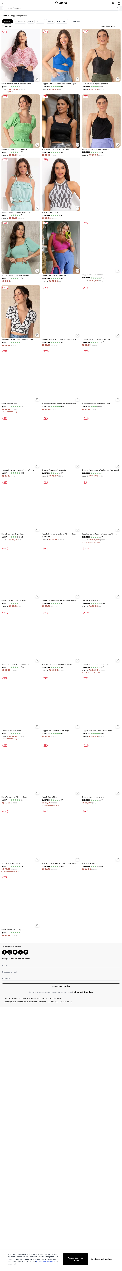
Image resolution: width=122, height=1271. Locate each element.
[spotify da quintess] (25, 957)
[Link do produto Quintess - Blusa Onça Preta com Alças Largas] (61, 125)
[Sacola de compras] (118, 2)
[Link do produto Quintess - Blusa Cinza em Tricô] (61, 188)
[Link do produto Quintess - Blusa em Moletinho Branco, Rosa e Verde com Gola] (61, 381)
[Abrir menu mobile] (3, 3)
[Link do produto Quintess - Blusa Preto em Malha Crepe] (20, 911)
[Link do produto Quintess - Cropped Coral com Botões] (20, 711)
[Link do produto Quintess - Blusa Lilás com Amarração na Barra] (101, 381)
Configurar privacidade (101, 1259)
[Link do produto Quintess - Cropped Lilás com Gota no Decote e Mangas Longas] (61, 578)
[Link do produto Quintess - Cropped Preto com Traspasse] (101, 251)
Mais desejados (110, 26)
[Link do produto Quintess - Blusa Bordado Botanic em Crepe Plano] (20, 61)
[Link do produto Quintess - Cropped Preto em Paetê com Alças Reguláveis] (61, 316)
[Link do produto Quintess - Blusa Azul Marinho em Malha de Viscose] (61, 644)
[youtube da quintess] (15, 957)
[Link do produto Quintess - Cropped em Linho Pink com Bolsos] (101, 644)
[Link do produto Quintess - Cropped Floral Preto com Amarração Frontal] (20, 316)
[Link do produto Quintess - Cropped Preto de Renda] (20, 845)
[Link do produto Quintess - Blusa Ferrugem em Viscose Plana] (20, 778)
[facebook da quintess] (4, 957)
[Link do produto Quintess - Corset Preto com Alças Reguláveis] (101, 61)
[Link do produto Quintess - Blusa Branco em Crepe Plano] (20, 513)
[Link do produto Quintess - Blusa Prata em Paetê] (20, 381)
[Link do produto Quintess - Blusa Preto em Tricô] (61, 778)
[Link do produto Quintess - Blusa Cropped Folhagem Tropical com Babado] (61, 845)
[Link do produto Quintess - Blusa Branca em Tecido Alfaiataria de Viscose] (101, 513)
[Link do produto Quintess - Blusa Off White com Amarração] (20, 578)
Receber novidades (61, 991)
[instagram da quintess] (9, 957)
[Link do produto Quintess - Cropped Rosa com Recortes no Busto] (101, 316)
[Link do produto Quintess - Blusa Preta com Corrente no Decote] (101, 125)
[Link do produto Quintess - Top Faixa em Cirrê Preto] (101, 578)
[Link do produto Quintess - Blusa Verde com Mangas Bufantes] (20, 125)
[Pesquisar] (117, 8)
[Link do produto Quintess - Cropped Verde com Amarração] (61, 447)
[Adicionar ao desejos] (37, 79)
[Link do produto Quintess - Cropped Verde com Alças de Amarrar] (20, 188)
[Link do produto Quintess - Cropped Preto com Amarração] (101, 778)
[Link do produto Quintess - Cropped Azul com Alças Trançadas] (20, 644)
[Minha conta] (112, 2)
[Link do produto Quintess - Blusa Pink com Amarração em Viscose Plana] (61, 513)
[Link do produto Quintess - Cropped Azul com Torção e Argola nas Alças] (61, 61)
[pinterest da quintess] (20, 957)
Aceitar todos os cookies (75, 1259)
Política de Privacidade (45, 1261)
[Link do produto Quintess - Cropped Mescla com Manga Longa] (61, 711)
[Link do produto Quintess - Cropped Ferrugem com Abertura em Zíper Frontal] (101, 447)
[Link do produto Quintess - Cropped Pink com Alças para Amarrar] (61, 251)
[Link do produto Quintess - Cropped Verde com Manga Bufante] (20, 251)
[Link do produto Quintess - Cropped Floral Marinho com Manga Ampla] (20, 447)
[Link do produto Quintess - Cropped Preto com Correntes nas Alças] (101, 711)
